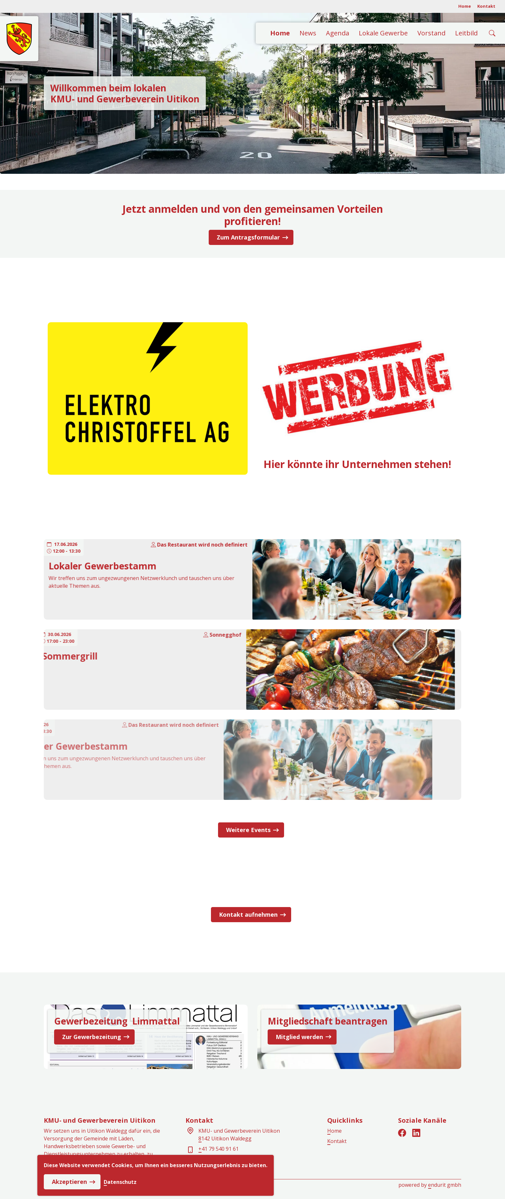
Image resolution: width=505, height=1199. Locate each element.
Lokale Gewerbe (383, 33)
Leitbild (466, 33)
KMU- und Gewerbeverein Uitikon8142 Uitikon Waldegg (239, 1134)
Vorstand (431, 33)
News (308, 33)
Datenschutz (120, 1181)
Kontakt (486, 6)
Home (464, 6)
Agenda (337, 33)
